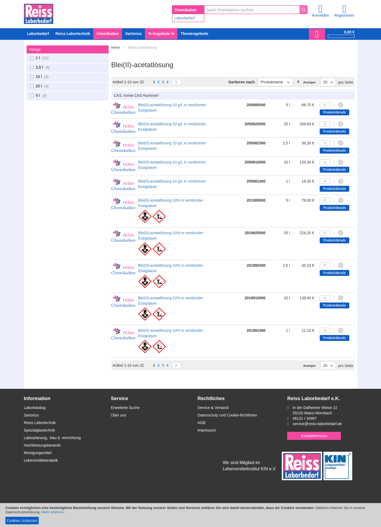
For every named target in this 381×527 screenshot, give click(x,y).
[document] (190, 515)
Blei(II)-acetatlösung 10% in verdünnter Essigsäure (170, 203)
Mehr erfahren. (52, 512)
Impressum (207, 430)
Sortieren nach (242, 82)
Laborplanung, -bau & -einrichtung (52, 438)
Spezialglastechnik (39, 430)
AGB (202, 423)
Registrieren (344, 15)
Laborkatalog (35, 407)
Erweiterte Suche (125, 407)
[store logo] (38, 13)
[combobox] (256, 9)
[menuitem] (38, 33)
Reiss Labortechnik (40, 423)
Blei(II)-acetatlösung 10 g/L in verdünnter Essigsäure (172, 107)
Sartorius (31, 415)
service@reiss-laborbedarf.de (317, 424)
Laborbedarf (185, 18)
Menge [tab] (35, 49)
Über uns (118, 415)
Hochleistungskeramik (42, 445)
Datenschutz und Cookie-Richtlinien (227, 415)
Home (116, 47)
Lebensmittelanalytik (41, 460)
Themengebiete (194, 33)
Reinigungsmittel (38, 453)
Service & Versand (213, 407)
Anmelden (320, 15)
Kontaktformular (314, 436)
